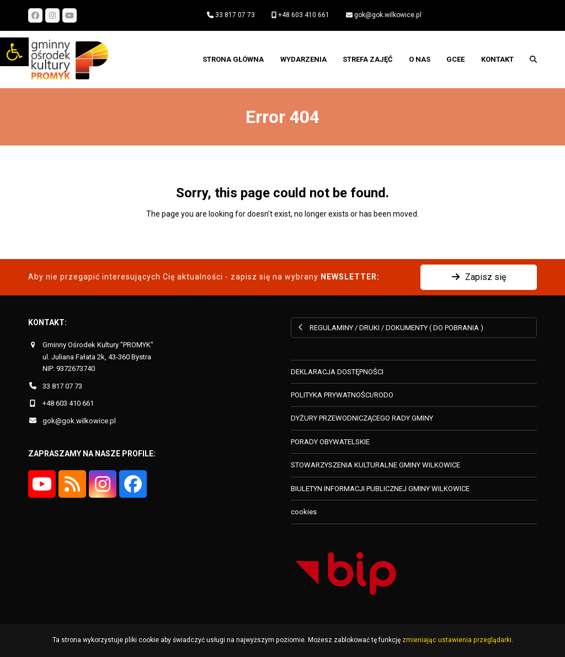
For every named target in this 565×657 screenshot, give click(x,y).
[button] (14, 51)
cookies (304, 512)
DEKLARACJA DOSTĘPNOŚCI (337, 372)
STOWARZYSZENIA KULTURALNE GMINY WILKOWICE (375, 465)
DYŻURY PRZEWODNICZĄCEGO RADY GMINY (362, 418)
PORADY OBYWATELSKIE (330, 442)
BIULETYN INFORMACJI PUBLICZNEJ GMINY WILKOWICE (380, 488)
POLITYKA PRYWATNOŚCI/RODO (342, 395)
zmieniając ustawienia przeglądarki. (457, 640)
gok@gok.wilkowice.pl (388, 15)
